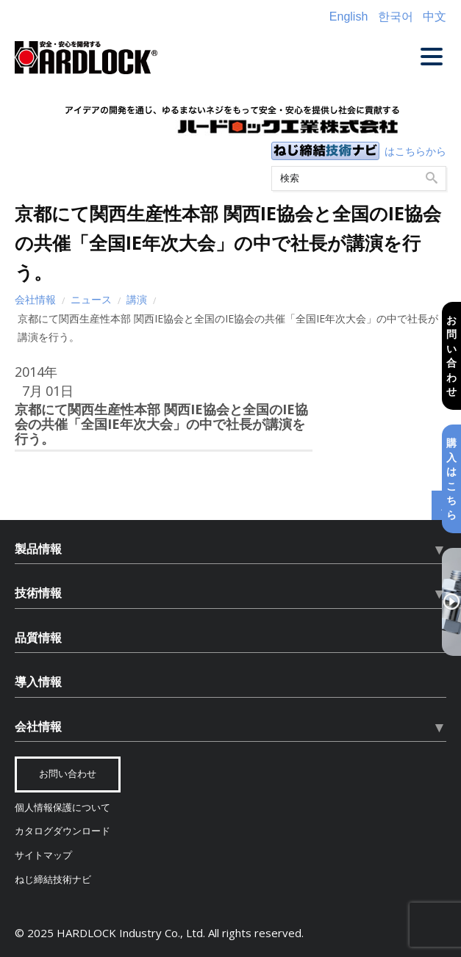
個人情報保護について (62, 807)
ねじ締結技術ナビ (53, 879)
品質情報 (38, 637)
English (348, 16)
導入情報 (38, 681)
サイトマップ (43, 855)
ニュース (91, 299)
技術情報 (38, 593)
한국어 (395, 16)
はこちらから (415, 151)
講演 (136, 299)
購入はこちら (451, 478)
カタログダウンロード (62, 831)
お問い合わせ (451, 355)
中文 (434, 16)
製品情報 (38, 549)
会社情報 (35, 299)
